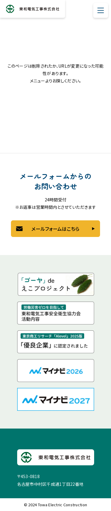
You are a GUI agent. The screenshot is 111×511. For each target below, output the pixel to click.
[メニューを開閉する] (100, 10)
